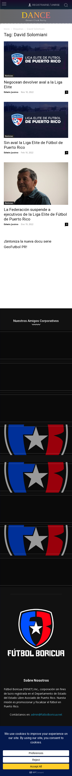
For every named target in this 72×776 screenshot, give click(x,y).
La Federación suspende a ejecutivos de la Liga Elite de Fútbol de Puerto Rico (35, 214)
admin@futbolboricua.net (46, 714)
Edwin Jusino (11, 92)
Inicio (7, 29)
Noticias (9, 75)
